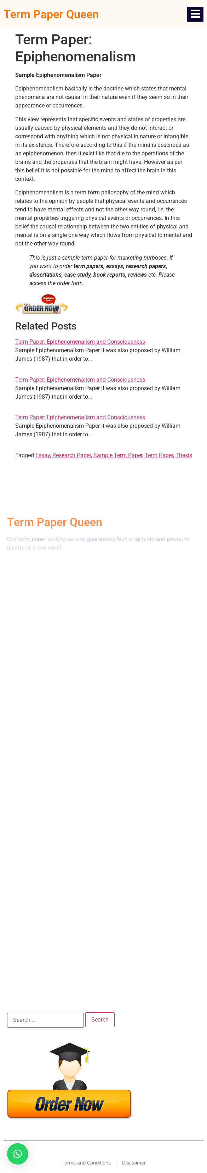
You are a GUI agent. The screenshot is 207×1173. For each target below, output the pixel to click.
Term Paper (159, 455)
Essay (42, 455)
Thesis (184, 455)
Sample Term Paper (117, 455)
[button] (17, 1153)
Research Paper (71, 455)
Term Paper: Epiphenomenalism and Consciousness (80, 341)
